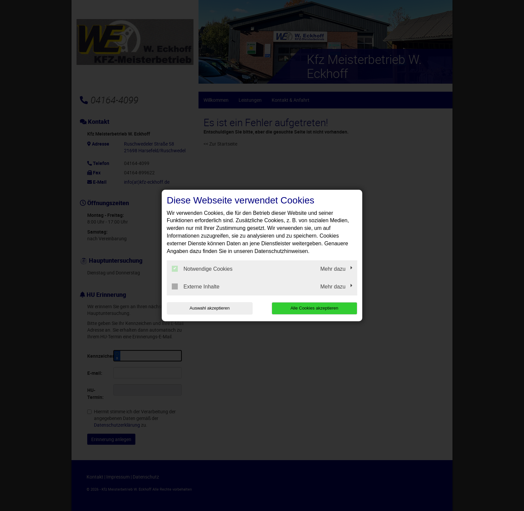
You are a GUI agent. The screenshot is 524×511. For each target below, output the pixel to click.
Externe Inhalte (196, 286)
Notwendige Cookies (202, 269)
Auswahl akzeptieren (209, 308)
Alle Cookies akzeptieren (314, 308)
